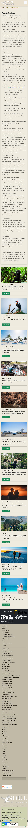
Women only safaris (7, 703)
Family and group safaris (9, 718)
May (4, 753)
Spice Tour (5, 668)
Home (2, 7)
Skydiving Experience (8, 671)
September (6, 762)
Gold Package (6, 775)
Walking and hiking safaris (9, 705)
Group (4, 731)
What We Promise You (8, 636)
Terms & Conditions (8, 651)
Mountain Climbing (7, 688)
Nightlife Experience (7, 679)
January (5, 745)
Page (7, 7)
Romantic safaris (7, 709)
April (4, 751)
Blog (4, 641)
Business (5, 740)
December (6, 768)
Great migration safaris (8, 716)
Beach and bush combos (9, 720)
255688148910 (7, 809)
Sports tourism (6, 707)
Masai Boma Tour (7, 690)
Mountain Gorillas (7, 683)
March (4, 749)
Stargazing (5, 664)
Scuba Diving (6, 673)
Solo (3, 729)
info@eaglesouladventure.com (16, 87)
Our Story (5, 628)
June (4, 755)
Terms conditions (14, 7)
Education (5, 736)
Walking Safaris (6, 660)
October (5, 764)
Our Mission (5, 632)
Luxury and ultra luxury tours (10, 714)
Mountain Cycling (7, 686)
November (6, 766)
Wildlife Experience (7, 658)
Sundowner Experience (8, 662)
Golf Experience (6, 698)
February (5, 747)
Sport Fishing (6, 666)
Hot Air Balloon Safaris (8, 692)
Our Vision (5, 630)
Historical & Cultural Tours (9, 696)
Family (4, 733)
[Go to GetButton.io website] (3, 826)
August (5, 760)
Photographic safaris (8, 712)
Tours (4, 645)
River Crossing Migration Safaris (11, 675)
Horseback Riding (7, 694)
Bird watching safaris (8, 722)
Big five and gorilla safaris (9, 724)
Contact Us (6, 639)
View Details (6, 293)
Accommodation (7, 643)
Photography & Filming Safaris (10, 677)
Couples (5, 738)
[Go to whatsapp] (3, 824)
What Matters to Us (7, 634)
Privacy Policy (6, 653)
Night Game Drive (7, 681)
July (4, 757)
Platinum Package (7, 773)
